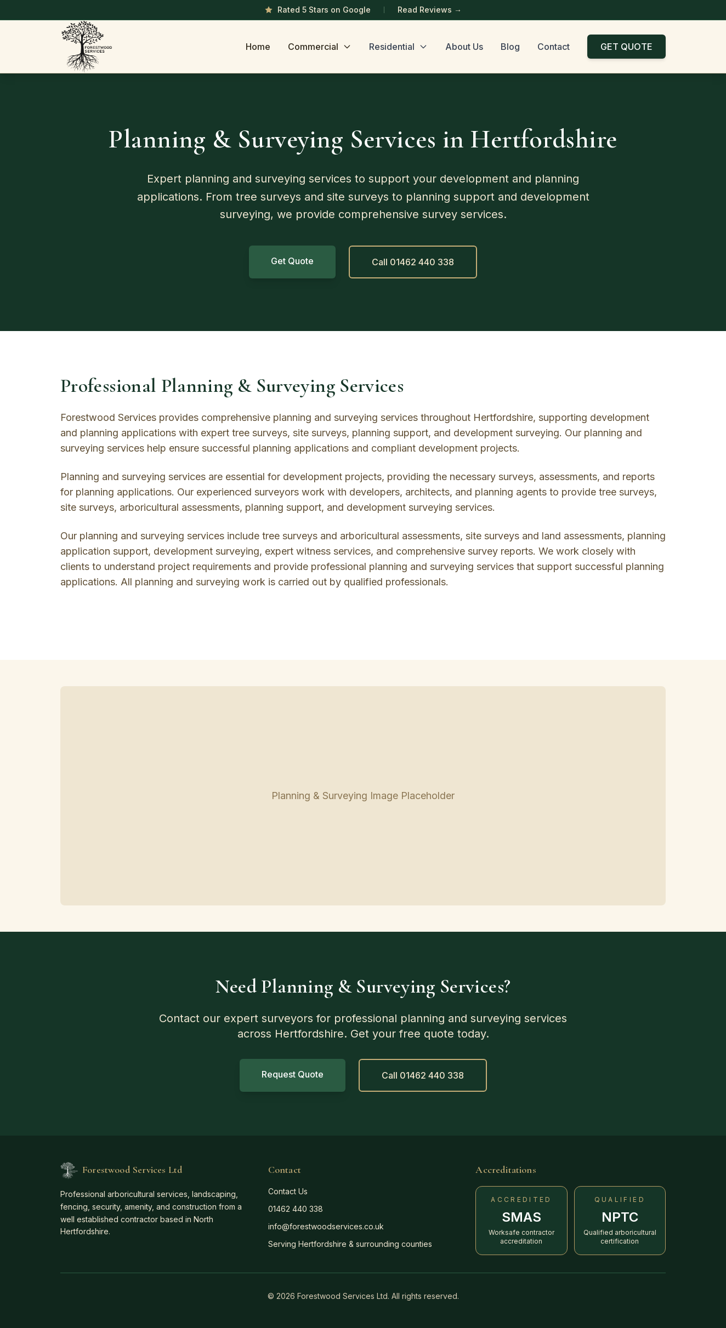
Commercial (319, 46)
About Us (464, 46)
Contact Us (288, 1191)
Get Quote (292, 260)
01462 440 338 (295, 1208)
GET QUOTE (626, 46)
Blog (510, 46)
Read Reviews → (430, 9)
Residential (398, 46)
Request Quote (293, 1074)
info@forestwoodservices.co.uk (326, 1226)
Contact (553, 46)
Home (258, 46)
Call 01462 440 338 (413, 262)
